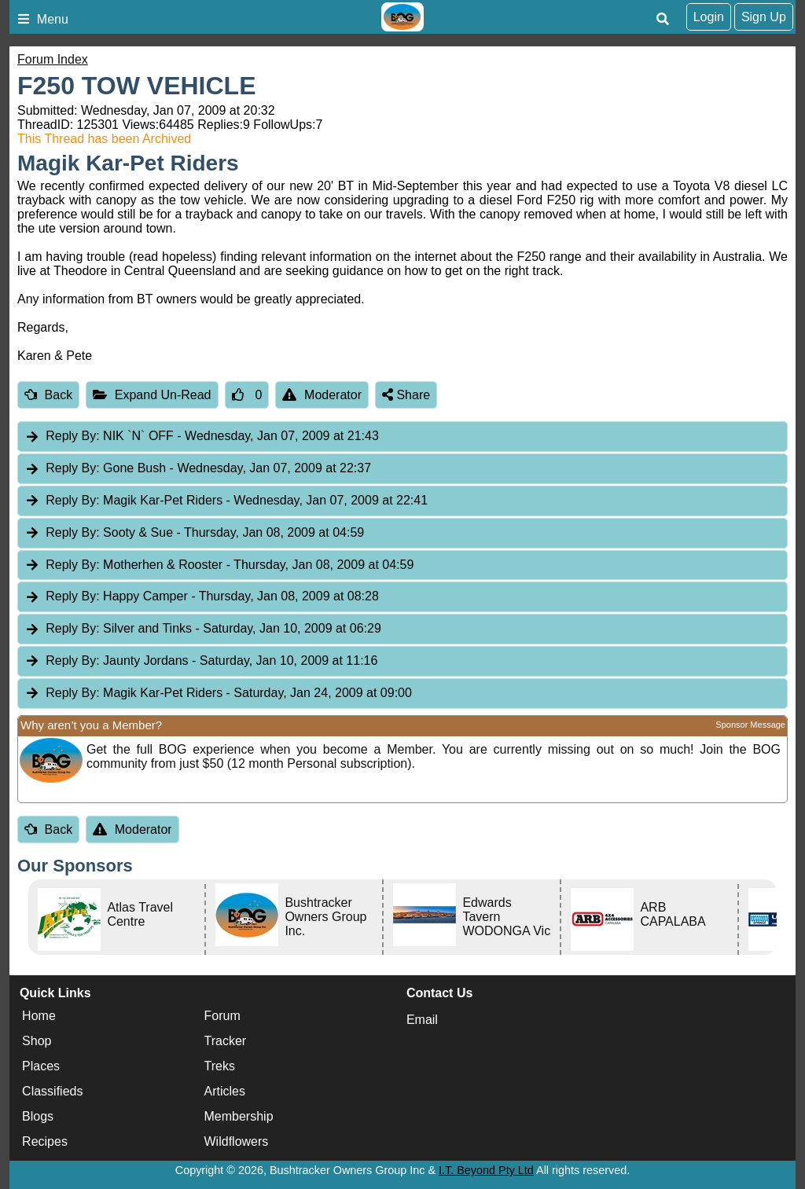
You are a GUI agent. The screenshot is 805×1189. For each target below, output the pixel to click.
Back (48, 395)
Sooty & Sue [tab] (194, 533)
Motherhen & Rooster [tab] (219, 565)
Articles (224, 1091)
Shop (36, 1041)
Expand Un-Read (152, 395)
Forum (222, 1015)
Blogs (37, 1116)
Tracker (225, 1041)
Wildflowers (236, 1141)
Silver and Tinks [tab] (202, 629)
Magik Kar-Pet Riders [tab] (226, 501)
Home (39, 1015)
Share (406, 395)
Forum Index (52, 59)
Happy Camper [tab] (201, 597)
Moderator (322, 395)
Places (41, 1066)
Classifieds (52, 1091)
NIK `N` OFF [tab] (201, 436)
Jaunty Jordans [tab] (200, 661)
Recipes (45, 1141)
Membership (239, 1116)
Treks (219, 1066)
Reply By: (72, 435)
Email (422, 1019)
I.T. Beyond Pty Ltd (486, 1170)
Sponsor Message (750, 724)
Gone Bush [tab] (197, 469)
